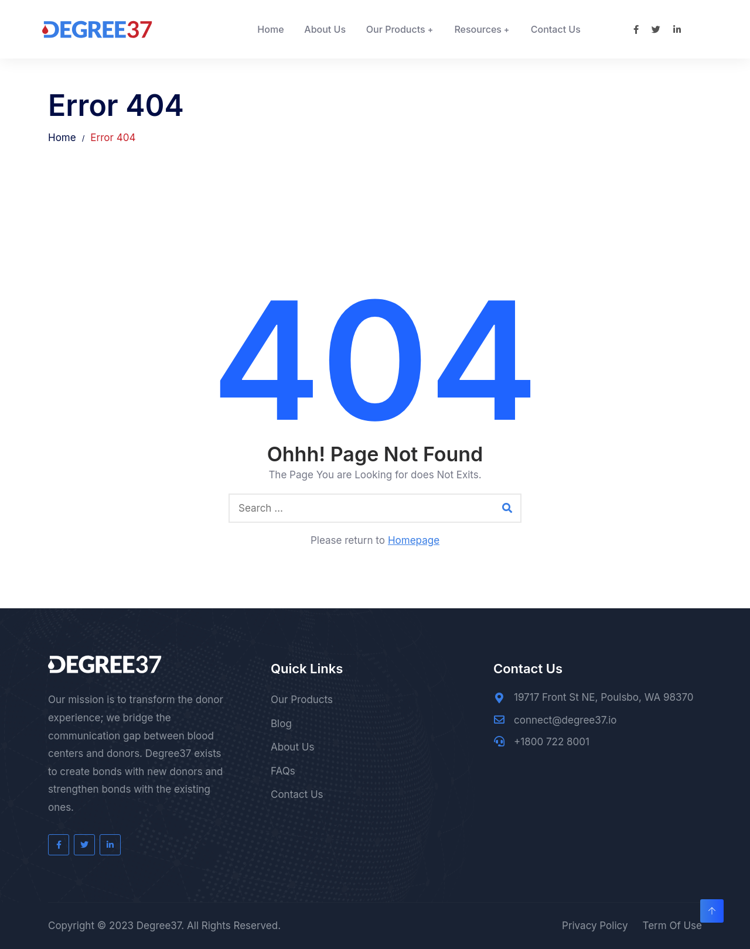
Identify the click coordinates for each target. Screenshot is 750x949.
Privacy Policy (595, 925)
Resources (478, 29)
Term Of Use (672, 925)
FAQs (283, 771)
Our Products (395, 29)
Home (270, 29)
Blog (281, 723)
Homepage (413, 540)
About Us (325, 29)
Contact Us (556, 29)
